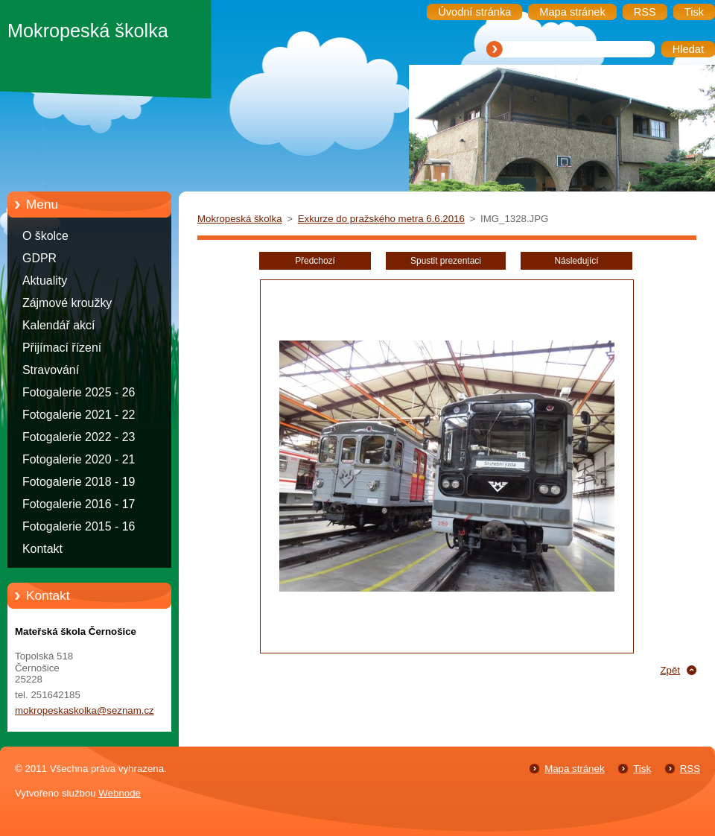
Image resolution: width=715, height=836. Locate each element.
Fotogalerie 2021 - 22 (78, 414)
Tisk (642, 768)
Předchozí (315, 261)
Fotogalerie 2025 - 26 (78, 392)
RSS (690, 768)
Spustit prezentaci (445, 261)
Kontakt (42, 548)
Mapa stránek (574, 768)
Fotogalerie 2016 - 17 (78, 504)
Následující (576, 261)
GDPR (39, 258)
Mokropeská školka (239, 218)
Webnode (119, 793)
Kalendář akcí (58, 325)
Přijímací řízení (61, 347)
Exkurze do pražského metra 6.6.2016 (381, 218)
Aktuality (44, 280)
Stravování (50, 370)
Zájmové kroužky (67, 303)
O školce (45, 235)
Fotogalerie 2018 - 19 (78, 481)
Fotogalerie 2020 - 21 (78, 459)
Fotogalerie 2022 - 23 (78, 437)
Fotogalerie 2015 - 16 (78, 526)
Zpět (670, 670)
